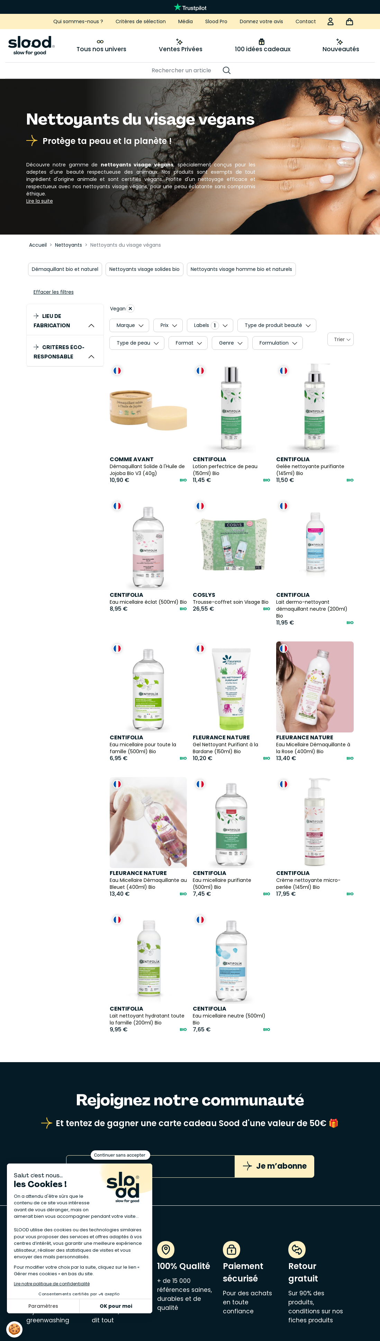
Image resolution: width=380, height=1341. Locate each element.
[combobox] (340, 339)
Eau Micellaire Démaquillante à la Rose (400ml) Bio (313, 748)
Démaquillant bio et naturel (65, 269)
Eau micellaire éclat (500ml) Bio (148, 602)
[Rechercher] (186, 70)
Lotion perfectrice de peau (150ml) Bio (225, 470)
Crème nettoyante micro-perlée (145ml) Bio (308, 884)
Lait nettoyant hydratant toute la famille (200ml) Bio (147, 1019)
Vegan (122, 308)
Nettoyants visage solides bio (144, 269)
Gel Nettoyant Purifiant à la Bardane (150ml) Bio (225, 748)
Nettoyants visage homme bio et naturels (241, 269)
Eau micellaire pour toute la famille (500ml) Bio (143, 748)
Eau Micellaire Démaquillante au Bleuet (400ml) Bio (148, 884)
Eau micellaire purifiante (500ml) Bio (222, 884)
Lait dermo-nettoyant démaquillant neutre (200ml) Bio (311, 609)
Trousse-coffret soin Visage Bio (231, 602)
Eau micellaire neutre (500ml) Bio (229, 1019)
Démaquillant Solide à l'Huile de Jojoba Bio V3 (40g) (147, 470)
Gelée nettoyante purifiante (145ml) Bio (310, 470)
